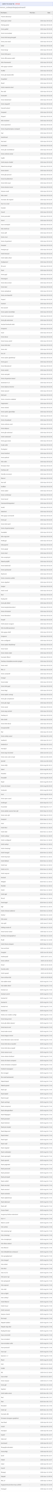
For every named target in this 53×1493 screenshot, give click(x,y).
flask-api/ (4, 1089)
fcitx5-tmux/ (4, 1306)
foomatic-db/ (5, 1414)
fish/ (2, 1364)
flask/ (2, 782)
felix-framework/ (6, 62)
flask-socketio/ (5, 1193)
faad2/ (3, 1435)
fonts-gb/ (3, 1385)
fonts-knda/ (4, 682)
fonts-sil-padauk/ (6, 420)
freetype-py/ (4, 249)
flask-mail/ (4, 1144)
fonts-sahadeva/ (6, 291)
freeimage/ (4, 902)
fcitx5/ (3, 1426)
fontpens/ (4, 636)
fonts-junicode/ (5, 216)
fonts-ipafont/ (5, 457)
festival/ (3, 877)
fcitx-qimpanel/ (5, 1281)
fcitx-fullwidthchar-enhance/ (9, 1252)
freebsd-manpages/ (7, 1069)
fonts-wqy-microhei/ (7, 753)
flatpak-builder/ (5, 1322)
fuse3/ (3, 1468)
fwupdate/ (4, 79)
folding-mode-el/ (6, 927)
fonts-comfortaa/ (6, 495)
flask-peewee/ (5, 1173)
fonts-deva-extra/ (6, 283)
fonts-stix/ (4, 349)
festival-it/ (4, 1002)
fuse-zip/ (3, 1351)
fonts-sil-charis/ (5, 786)
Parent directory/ (6, 16)
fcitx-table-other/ (6, 985)
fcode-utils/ (4, 445)
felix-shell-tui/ (5, 229)
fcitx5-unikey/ (5, 836)
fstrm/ (3, 220)
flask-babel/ (4, 1094)
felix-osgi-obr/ (5, 536)
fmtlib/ (3, 1368)
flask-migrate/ (5, 1148)
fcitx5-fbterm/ (5, 1302)
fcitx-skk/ (3, 1289)
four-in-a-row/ (5, 204)
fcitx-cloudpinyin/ (6, 1239)
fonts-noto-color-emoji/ (8, 757)
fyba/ (2, 46)
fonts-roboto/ (5, 407)
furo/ (2, 794)
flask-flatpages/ (5, 1114)
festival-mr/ (4, 1006)
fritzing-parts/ (5, 25)
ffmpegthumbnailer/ (7, 1447)
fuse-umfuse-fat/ (6, 977)
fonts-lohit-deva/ (6, 723)
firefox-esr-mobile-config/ (8, 1015)
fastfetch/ (4, 740)
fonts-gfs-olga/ (5, 703)
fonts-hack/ (4, 649)
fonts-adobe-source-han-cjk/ (9, 811)
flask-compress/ (6, 1106)
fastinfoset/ (4, 137)
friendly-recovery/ (6, 474)
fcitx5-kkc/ (4, 827)
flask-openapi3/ (6, 1156)
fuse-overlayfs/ (5, 224)
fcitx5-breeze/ (5, 253)
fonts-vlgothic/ (5, 582)
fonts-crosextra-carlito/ (8, 578)
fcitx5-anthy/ (5, 844)
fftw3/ (2, 1360)
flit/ (2, 1372)
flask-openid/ (5, 1160)
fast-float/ (4, 1422)
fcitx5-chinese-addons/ (8, 911)
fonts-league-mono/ (7, 1035)
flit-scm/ (3, 266)
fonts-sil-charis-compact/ (8, 1060)
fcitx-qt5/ (3, 923)
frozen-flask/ (5, 1210)
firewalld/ (4, 778)
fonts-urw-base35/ (6, 295)
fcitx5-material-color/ (7, 87)
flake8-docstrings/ (6, 166)
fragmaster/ (4, 403)
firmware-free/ (5, 466)
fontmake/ (4, 145)
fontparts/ (4, 328)
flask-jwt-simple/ (6, 1127)
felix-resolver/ (5, 120)
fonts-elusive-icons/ (7, 187)
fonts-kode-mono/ (6, 1031)
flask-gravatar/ (5, 1119)
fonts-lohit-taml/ (6, 524)
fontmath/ (4, 95)
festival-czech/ (5, 994)
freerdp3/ (4, 1430)
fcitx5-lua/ (4, 865)
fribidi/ (3, 1460)
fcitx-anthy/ (4, 1227)
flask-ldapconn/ (5, 1131)
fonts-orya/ (4, 416)
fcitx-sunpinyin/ (5, 557)
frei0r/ (3, 890)
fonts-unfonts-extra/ (7, 154)
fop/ (2, 133)
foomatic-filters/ (6, 657)
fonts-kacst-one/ (6, 1027)
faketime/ (4, 511)
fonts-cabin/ (4, 491)
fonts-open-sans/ (6, 798)
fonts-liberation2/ (6, 366)
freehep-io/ (4, 715)
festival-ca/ (4, 990)
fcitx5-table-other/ (6, 258)
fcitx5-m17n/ (5, 869)
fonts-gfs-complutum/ (7, 698)
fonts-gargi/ (4, 549)
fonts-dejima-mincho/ (7, 387)
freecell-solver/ (5, 108)
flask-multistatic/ (6, 1152)
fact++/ (3, 1218)
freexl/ (3, 212)
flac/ (2, 1397)
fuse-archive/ (5, 948)
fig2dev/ (3, 1389)
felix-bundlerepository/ (8, 628)
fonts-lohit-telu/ (5, 345)
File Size (32, 12)
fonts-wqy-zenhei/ (6, 711)
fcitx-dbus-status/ (6, 1243)
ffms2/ (3, 898)
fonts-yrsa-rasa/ (6, 41)
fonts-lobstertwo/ (6, 100)
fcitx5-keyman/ (5, 857)
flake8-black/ (5, 1081)
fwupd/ (3, 619)
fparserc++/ (4, 1356)
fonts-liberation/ (6, 615)
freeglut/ (3, 952)
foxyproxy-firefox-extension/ (9, 1214)
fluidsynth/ (4, 599)
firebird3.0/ (4, 744)
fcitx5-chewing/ (5, 848)
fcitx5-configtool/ (6, 840)
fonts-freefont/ (5, 453)
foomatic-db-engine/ (7, 199)
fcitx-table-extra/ (6, 981)
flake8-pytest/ (5, 1085)
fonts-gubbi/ (4, 29)
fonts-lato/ (4, 287)
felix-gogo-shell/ (6, 632)
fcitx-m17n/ (4, 1272)
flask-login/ (4, 1139)
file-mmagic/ (5, 1073)
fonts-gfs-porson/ (6, 174)
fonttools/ (4, 790)
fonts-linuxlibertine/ (7, 179)
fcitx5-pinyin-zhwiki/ (7, 162)
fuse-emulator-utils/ (7, 1343)
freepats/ (3, 112)
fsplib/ (3, 158)
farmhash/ (4, 1443)
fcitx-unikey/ (4, 1297)
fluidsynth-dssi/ (5, 1331)
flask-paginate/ (5, 1164)
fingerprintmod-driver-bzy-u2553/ (11, 1485)
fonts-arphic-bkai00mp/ (8, 644)
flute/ (2, 270)
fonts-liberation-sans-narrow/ (10, 1040)
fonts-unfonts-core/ (7, 424)
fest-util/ (3, 482)
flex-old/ (3, 91)
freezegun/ (4, 278)
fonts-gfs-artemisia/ (7, 320)
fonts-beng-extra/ (6, 1019)
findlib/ (3, 70)
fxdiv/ (2, 1464)
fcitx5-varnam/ (5, 1310)
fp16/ (2, 1455)
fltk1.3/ (3, 1480)
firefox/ (3, 915)
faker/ (3, 769)
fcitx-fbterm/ (4, 1247)
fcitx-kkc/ (3, 1268)
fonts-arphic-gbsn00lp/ (8, 412)
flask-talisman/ (5, 1202)
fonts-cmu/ (4, 237)
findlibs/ (3, 486)
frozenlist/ (4, 807)
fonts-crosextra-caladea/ (8, 399)
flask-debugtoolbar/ (7, 1110)
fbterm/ (3, 478)
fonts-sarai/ (4, 707)
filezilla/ (3, 886)
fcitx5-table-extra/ (6, 1393)
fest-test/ (3, 141)
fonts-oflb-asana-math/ (8, 58)
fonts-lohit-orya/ (6, 183)
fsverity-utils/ (5, 969)
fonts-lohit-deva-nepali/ (8, 1048)
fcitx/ (2, 823)
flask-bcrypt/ (5, 1098)
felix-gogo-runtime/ (7, 66)
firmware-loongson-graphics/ (10, 1418)
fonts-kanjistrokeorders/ (8, 607)
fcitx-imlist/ (4, 1264)
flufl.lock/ (3, 395)
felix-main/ (4, 195)
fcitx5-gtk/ (4, 894)
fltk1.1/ (3, 669)
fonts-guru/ (4, 362)
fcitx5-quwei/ (5, 973)
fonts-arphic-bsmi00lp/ (8, 312)
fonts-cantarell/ (5, 674)
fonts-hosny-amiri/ (6, 341)
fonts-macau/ (5, 1381)
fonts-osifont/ (5, 961)
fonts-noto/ (4, 665)
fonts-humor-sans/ (6, 931)
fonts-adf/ (4, 233)
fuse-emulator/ (5, 1339)
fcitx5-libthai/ (5, 861)
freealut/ (3, 245)
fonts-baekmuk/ (6, 565)
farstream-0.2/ (5, 382)
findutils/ (3, 773)
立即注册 (17, 4)
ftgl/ (2, 906)
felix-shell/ (4, 719)
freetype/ (3, 1489)
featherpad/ (4, 956)
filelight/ (3, 881)
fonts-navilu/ (5, 370)
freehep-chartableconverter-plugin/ (11, 661)
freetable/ (4, 532)
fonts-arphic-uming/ (7, 694)
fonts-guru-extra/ (6, 21)
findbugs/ (4, 540)
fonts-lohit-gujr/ (5, 686)
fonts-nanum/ (5, 391)
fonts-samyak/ (5, 374)
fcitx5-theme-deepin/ (7, 944)
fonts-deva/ (4, 337)
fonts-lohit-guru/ (6, 54)
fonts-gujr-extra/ (6, 441)
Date (49, 12)
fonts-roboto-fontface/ (7, 1056)
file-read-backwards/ (7, 1077)
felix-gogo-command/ (7, 515)
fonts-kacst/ (4, 499)
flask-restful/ (5, 1181)
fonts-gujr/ (4, 274)
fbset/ (2, 83)
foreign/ (3, 678)
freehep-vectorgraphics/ (8, 936)
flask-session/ (5, 1189)
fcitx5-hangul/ (5, 852)
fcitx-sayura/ (5, 1285)
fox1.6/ (3, 353)
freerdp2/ (4, 748)
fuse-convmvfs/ (5, 1335)
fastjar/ (3, 586)
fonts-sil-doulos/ (6, 611)
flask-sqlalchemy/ (6, 1198)
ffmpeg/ (3, 1472)
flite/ (2, 1401)
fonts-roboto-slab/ (6, 653)
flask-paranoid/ (5, 1168)
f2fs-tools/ (4, 919)
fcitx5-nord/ (4, 590)
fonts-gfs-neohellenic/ (7, 149)
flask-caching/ (5, 1102)
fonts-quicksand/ (6, 570)
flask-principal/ (5, 1177)
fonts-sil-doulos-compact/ (9, 1064)
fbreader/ (4, 1406)
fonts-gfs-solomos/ (6, 432)
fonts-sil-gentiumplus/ (7, 528)
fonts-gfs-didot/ (5, 603)
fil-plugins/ (4, 449)
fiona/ (2, 965)
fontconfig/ (4, 1451)
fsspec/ (3, 299)
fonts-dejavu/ (5, 428)
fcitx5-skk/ (4, 832)
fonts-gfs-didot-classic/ (8, 1023)
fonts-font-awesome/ (7, 316)
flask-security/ (5, 1185)
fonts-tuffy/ (4, 765)
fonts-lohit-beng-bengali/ (8, 37)
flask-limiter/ (5, 1135)
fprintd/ (3, 761)
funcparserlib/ (5, 728)
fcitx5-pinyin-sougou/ (7, 624)
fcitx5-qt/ (3, 1410)
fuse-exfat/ (4, 1376)
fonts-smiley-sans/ (6, 736)
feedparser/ (4, 262)
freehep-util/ (4, 470)
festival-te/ (4, 1010)
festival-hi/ (4, 998)
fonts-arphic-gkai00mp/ (8, 357)
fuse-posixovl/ (5, 1347)
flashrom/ (4, 574)
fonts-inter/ (4, 553)
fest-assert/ (4, 308)
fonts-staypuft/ (5, 104)
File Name (4, 12)
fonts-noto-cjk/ (5, 815)
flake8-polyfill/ (5, 561)
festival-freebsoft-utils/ (8, 324)
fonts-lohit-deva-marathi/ (8, 1044)
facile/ (3, 507)
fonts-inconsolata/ (6, 33)
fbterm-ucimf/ (5, 1223)
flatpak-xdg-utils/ (6, 1327)
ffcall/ (2, 940)
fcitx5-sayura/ (5, 873)
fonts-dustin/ (5, 170)
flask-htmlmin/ (5, 1123)
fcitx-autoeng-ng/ (6, 1231)
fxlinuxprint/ (4, 545)
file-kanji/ (4, 1318)
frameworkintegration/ (7, 503)
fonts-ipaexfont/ (6, 125)
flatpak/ (3, 1476)
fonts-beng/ (4, 50)
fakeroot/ (3, 1439)
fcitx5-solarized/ (6, 436)
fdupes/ (3, 116)
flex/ (2, 595)
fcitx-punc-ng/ (5, 1277)
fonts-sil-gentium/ (6, 241)
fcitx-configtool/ (5, 640)
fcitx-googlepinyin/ (6, 1256)
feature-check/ (5, 1314)
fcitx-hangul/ (5, 1260)
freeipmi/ (3, 819)
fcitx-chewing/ (5, 1235)
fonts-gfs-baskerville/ (7, 75)
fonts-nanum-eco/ (6, 1052)
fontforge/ (4, 802)
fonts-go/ (3, 520)
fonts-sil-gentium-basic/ (8, 378)
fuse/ (2, 332)
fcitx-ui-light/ (5, 1293)
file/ (2, 732)
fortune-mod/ (5, 191)
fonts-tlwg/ (4, 690)
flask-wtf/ (4, 1206)
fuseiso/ (3, 303)
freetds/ (3, 208)
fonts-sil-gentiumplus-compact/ (10, 129)
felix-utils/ (4, 461)
